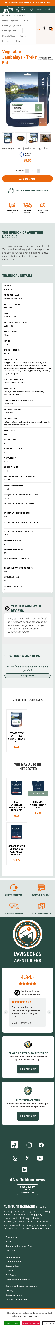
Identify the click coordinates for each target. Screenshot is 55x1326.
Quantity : (19, 170)
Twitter (28, 1158)
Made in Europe (13, 1261)
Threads (15, 1158)
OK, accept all (12, 1323)
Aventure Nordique (19, 1207)
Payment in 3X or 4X (41, 895)
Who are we (11, 1237)
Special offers (12, 1266)
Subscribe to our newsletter (27, 1189)
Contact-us (11, 1250)
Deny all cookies (31, 1323)
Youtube (40, 1158)
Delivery (10, 1290)
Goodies (10, 1270)
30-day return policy (43, 211)
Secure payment (14, 1295)
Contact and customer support (21, 1285)
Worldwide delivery (27, 211)
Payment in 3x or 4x (12, 211)
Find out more (28, 1069)
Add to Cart (27, 179)
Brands (9, 1241)
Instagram (29, 1145)
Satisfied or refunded (16, 1299)
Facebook (41, 1145)
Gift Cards (11, 1275)
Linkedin (25, 1169)
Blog (15, 1145)
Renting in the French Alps (19, 1246)
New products (13, 1257)
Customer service (13, 895)
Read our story (40, 1228)
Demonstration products (18, 1279)
